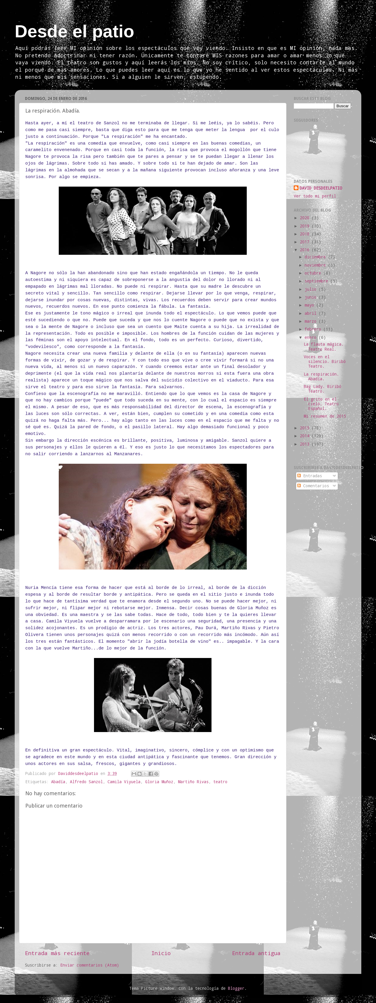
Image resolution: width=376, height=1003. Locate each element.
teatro (220, 781)
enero (312, 337)
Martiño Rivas (193, 781)
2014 (306, 435)
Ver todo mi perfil (315, 196)
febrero (314, 329)
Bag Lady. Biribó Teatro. (322, 389)
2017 (306, 242)
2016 (306, 249)
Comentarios (313, 485)
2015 (306, 428)
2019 (306, 226)
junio (312, 297)
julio (312, 289)
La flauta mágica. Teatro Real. (324, 346)
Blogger (236, 988)
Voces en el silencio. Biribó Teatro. (325, 361)
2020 (306, 217)
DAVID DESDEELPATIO (321, 188)
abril (312, 313)
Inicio (161, 953)
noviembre (316, 265)
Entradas (309, 475)
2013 (306, 444)
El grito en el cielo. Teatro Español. (321, 403)
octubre (314, 273)
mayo (310, 305)
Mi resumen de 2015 (325, 416)
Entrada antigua (256, 953)
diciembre (316, 256)
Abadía (58, 781)
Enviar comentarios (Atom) (89, 965)
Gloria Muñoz (159, 781)
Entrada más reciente (57, 953)
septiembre (317, 281)
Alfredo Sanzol (86, 781)
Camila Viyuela (124, 781)
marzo (312, 321)
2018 (306, 234)
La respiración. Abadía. (321, 376)
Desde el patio (74, 31)
